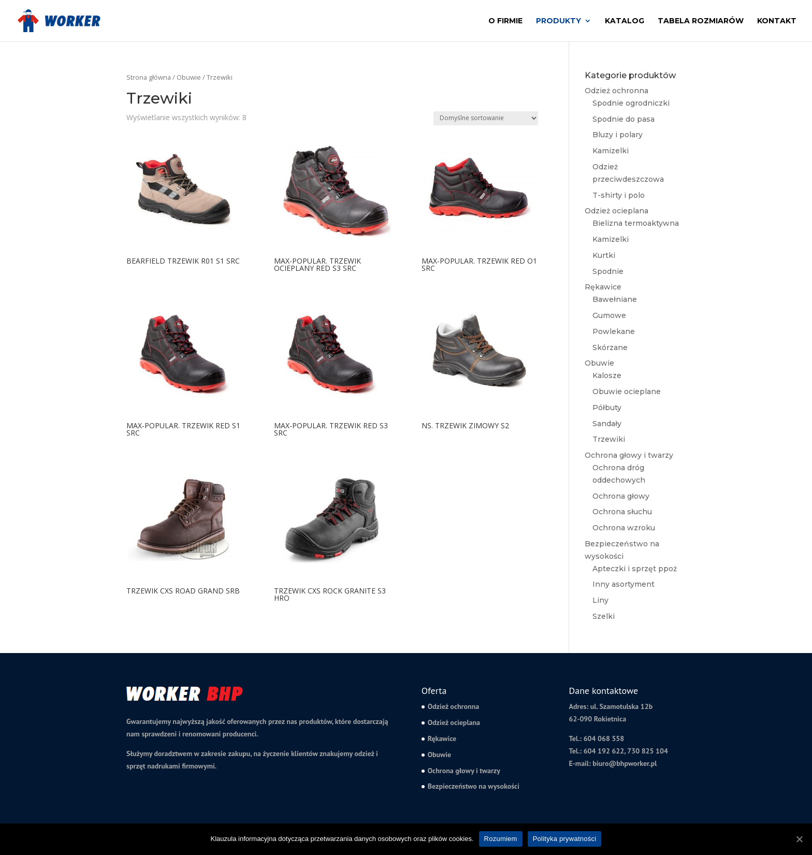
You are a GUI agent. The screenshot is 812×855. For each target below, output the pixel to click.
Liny (600, 600)
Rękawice (603, 287)
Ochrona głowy (620, 496)
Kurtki (603, 255)
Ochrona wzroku (623, 527)
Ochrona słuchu (622, 511)
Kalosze (606, 375)
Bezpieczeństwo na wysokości (473, 786)
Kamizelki (610, 150)
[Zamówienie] (485, 118)
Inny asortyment (623, 584)
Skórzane (610, 347)
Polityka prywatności (565, 839)
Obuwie (189, 77)
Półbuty (606, 407)
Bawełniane (614, 299)
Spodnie (608, 271)
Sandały (606, 423)
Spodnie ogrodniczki (631, 103)
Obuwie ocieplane (626, 391)
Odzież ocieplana (616, 210)
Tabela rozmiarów (701, 21)
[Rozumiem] (799, 839)
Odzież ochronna (616, 90)
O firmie (505, 21)
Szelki (603, 616)
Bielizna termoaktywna (635, 223)
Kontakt (776, 21)
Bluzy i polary (617, 134)
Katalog (624, 21)
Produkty (558, 21)
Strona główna (148, 77)
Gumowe (609, 315)
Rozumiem (500, 839)
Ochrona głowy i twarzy (629, 455)
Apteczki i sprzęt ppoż (634, 568)
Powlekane (613, 331)
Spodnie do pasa (623, 119)
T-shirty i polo (618, 195)
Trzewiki (608, 439)
